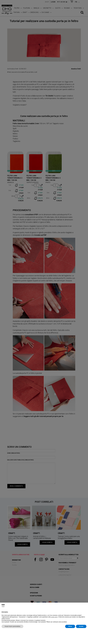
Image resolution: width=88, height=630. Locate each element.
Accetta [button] (81, 626)
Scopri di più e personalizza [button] (12, 626)
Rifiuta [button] (70, 626)
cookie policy (54, 617)
